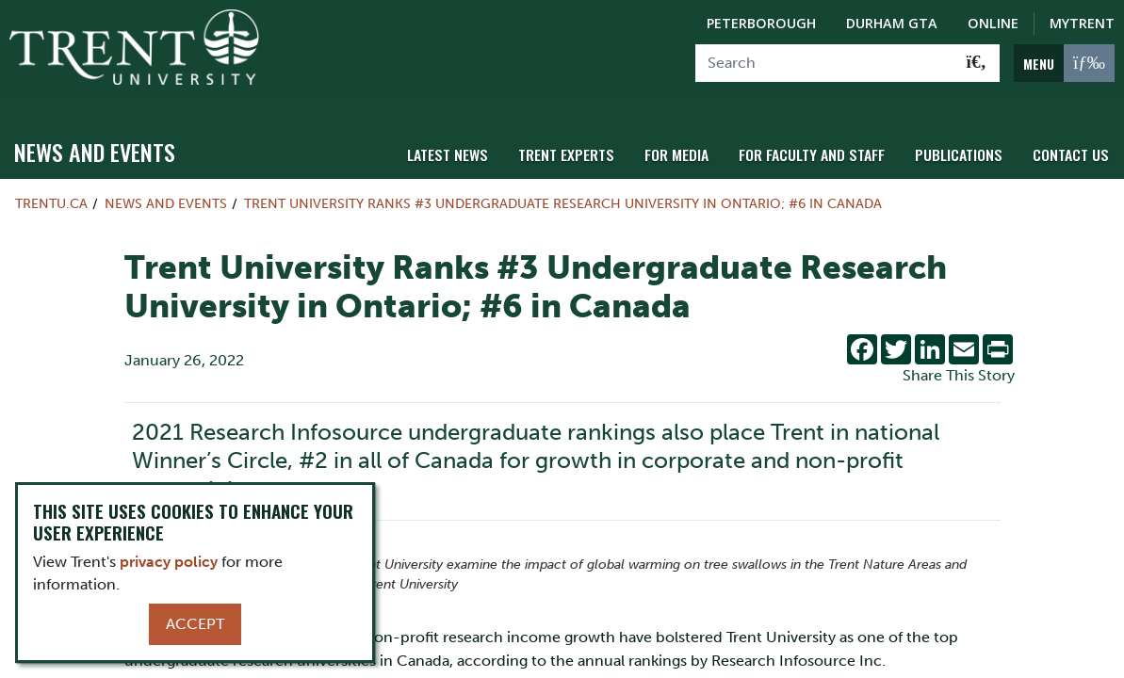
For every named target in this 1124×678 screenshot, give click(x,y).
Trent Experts (587, 143)
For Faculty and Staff (823, 143)
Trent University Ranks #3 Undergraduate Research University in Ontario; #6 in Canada (563, 194)
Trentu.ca (51, 194)
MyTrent (1082, 23)
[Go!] (976, 63)
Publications (964, 143)
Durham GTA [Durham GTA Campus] (891, 23)
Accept (195, 624)
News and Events (94, 142)
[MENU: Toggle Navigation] (1064, 63)
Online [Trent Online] (993, 23)
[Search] (824, 63)
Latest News (473, 143)
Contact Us (1072, 143)
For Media (693, 143)
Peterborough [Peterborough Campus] (761, 23)
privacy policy (169, 562)
